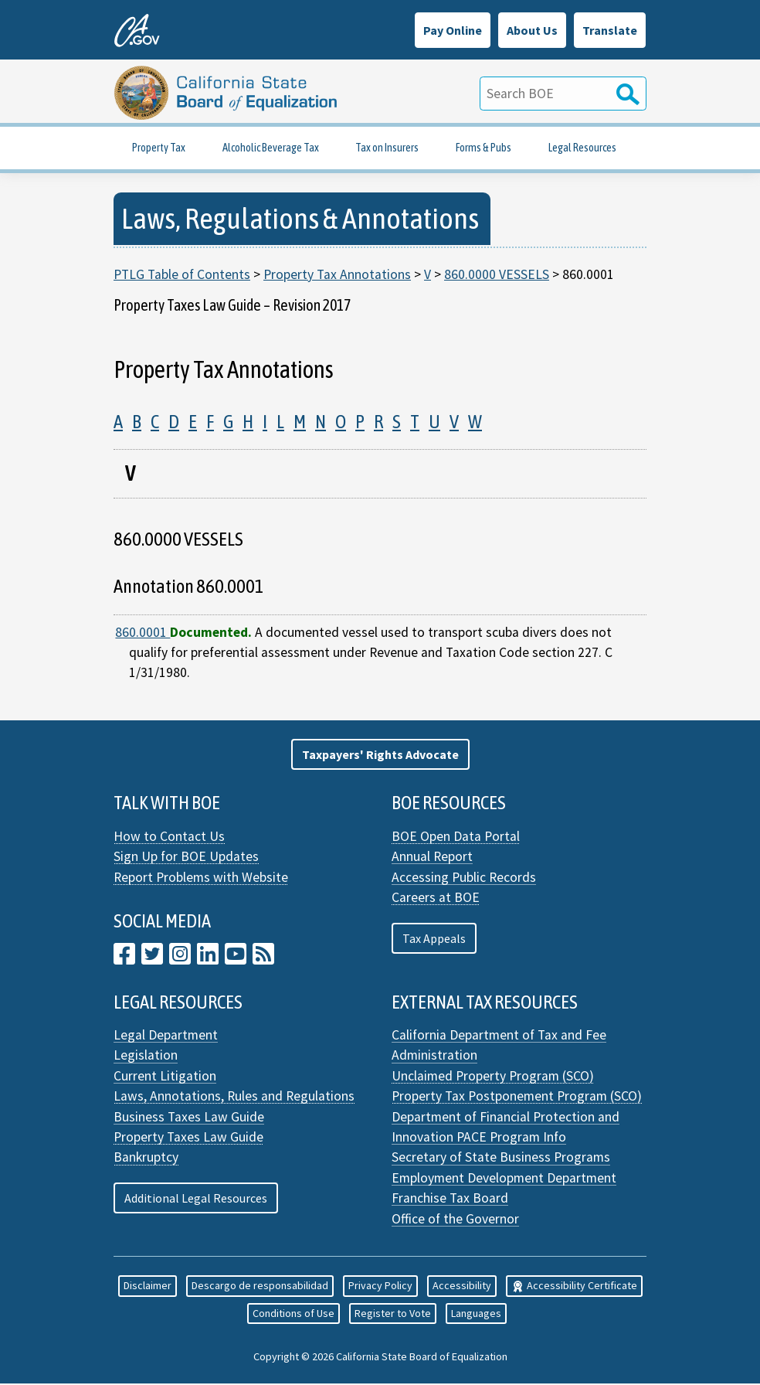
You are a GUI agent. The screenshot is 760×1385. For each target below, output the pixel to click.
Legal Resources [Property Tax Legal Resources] (582, 148)
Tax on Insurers (387, 148)
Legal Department (166, 1035)
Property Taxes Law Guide (188, 1137)
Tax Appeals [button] (434, 939)
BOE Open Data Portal (456, 837)
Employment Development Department (504, 1178)
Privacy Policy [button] (380, 1287)
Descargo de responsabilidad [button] (260, 1287)
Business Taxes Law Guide (189, 1117)
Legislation (146, 1056)
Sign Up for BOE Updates (186, 857)
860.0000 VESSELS (496, 275)
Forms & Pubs (483, 148)
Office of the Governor (455, 1219)
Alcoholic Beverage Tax (270, 148)
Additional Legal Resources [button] (195, 1199)
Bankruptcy (146, 1158)
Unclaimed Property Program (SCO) (493, 1076)
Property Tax (158, 148)
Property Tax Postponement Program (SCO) (517, 1097)
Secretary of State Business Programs (501, 1158)
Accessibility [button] (462, 1287)
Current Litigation (165, 1076)
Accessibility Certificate (574, 1287)
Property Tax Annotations (337, 275)
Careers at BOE (436, 898)
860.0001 (142, 632)
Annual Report (432, 857)
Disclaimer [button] (147, 1287)
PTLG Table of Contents (182, 275)
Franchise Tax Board (450, 1199)
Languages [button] (476, 1314)
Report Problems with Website (201, 877)
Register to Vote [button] (393, 1314)
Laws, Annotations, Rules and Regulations (234, 1097)
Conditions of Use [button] (293, 1314)
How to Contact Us (169, 837)
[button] (380, 755)
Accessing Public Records (464, 877)
